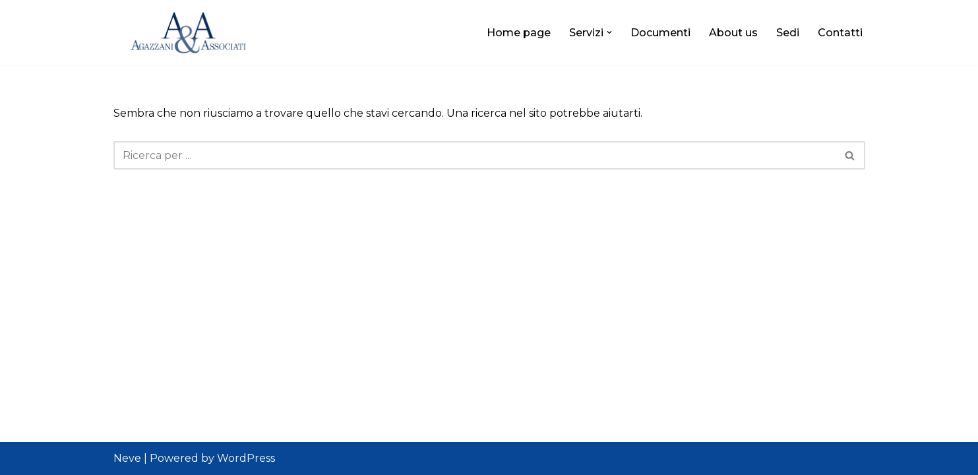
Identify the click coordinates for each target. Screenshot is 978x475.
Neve (127, 458)
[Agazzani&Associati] (195, 32)
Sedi (787, 32)
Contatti (840, 32)
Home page (519, 32)
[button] (609, 32)
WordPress (246, 458)
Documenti (660, 32)
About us (733, 32)
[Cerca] (474, 155)
